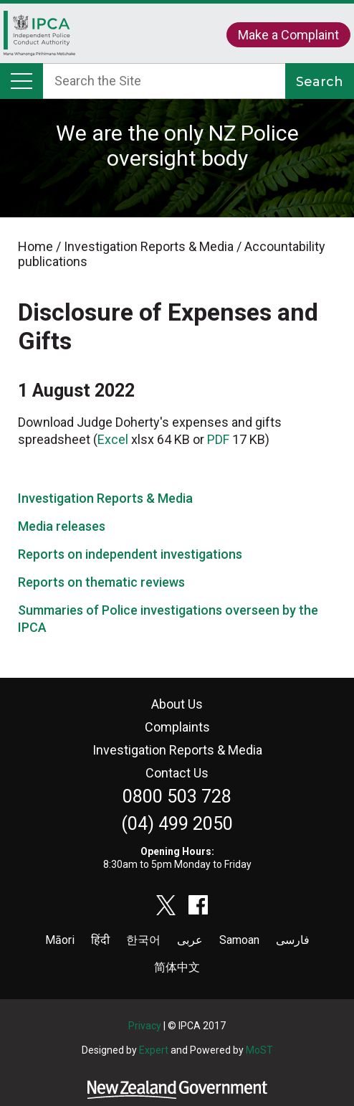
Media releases (61, 526)
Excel (112, 439)
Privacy (144, 1025)
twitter (166, 905)
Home (39, 37)
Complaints (177, 726)
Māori (60, 940)
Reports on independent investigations (130, 554)
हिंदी (100, 940)
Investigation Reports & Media (105, 498)
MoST (259, 1050)
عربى (190, 940)
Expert (153, 1050)
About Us (177, 704)
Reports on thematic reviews (101, 582)
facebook (198, 905)
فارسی (293, 940)
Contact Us (177, 772)
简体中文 (177, 967)
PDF (218, 439)
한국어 (143, 940)
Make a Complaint (288, 34)
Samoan (239, 940)
